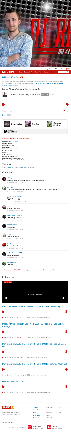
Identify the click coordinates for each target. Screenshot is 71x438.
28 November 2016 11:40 (14, 267)
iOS (42, 428)
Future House (20, 149)
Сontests (48, 72)
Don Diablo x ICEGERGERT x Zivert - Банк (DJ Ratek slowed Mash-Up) (34, 364)
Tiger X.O (10, 187)
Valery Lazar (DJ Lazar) (14, 215)
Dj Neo (9, 234)
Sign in (13, 427)
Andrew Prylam (12, 224)
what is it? (17, 414)
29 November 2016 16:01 (14, 238)
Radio (60, 407)
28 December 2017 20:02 (14, 182)
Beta (60, 410)
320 (28, 317)
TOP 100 (49, 417)
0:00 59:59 (8, 111)
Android (36, 428)
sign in (25, 270)
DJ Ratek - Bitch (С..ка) (12, 381)
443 (5, 375)
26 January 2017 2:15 (18, 201)
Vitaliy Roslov (11, 262)
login (21, 167)
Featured (28, 72)
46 (17, 392)
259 (18, 337)
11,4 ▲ (25, 337)
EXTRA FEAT (8, 282)
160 (5, 392)
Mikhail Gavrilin (17, 196)
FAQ (68, 69)
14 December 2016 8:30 (13, 210)
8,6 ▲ (24, 357)
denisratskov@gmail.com (44, 83)
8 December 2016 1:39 (13, 220)
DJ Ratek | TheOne (11, 77)
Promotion (36, 410)
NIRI (8, 206)
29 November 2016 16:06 (14, 229)
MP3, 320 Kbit (13, 141)
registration (22, 427)
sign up (11, 270)
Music (38, 72)
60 (17, 317)
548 (5, 337)
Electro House (11, 149)
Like (3, 115)
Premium (35, 407)
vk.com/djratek (58, 83)
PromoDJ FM (14, 138)
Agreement (36, 415)
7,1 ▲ (24, 375)
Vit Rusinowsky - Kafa (35, 294)
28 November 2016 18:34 (14, 248)
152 (18, 375)
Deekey (9, 178)
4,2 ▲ (24, 392)
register (9, 167)
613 (5, 357)
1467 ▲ (44, 94)
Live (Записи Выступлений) (25, 89)
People (48, 415)
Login (50, 69)
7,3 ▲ (24, 317)
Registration (60, 69)
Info (60, 412)
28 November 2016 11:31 (14, 257)
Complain (36, 417)
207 (18, 357)
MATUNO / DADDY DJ (14, 253)
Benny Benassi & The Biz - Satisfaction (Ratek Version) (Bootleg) (31, 306)
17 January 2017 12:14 (13, 191)
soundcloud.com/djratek (11, 85)
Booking (19, 72)
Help (34, 412)
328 (5, 317)
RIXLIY (9, 243)
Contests (49, 412)
